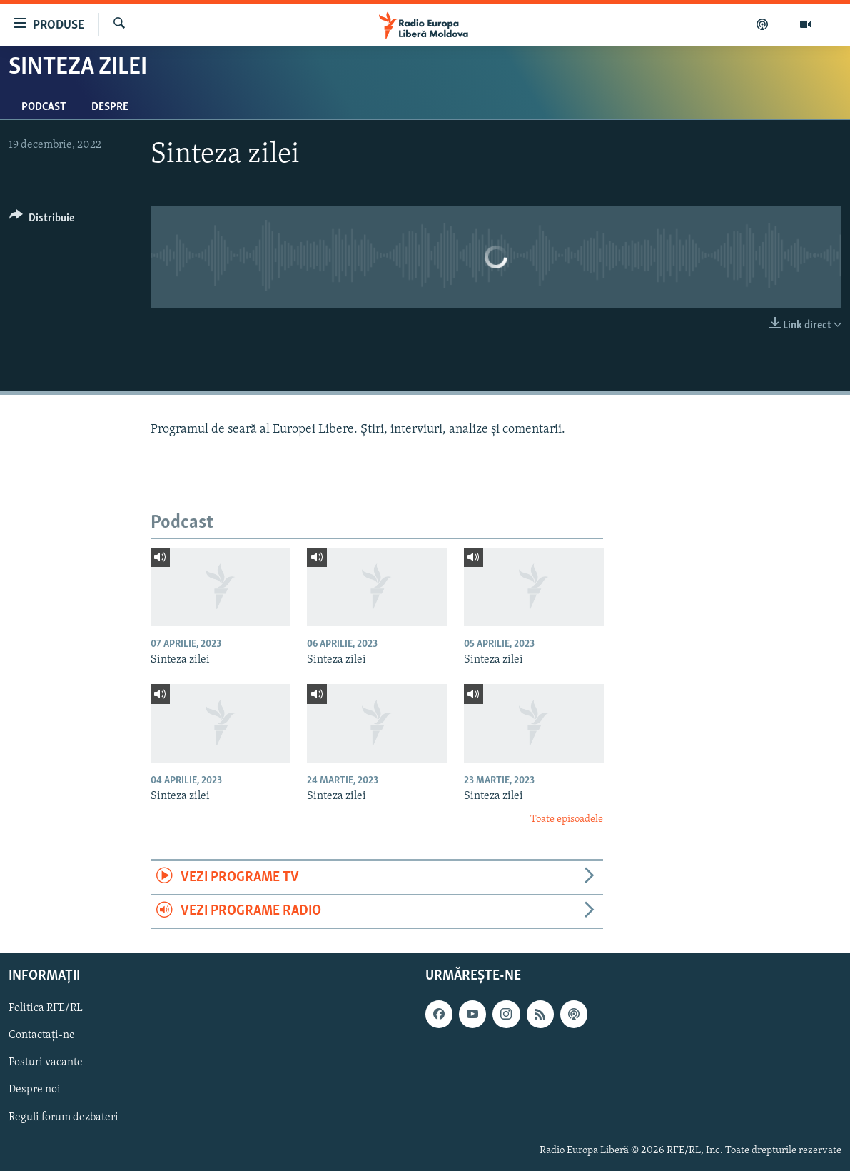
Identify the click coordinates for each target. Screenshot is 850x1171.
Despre (109, 107)
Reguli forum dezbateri (63, 1116)
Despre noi (35, 1089)
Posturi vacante (46, 1062)
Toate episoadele (566, 819)
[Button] (41, 220)
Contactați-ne (42, 1035)
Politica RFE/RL (46, 1008)
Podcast (43, 107)
